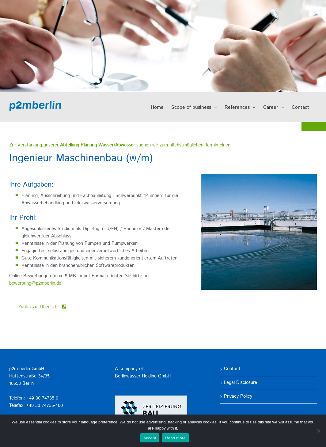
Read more (175, 438)
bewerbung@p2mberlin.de (35, 283)
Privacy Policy (238, 396)
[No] (318, 431)
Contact (232, 369)
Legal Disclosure (240, 383)
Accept (149, 438)
